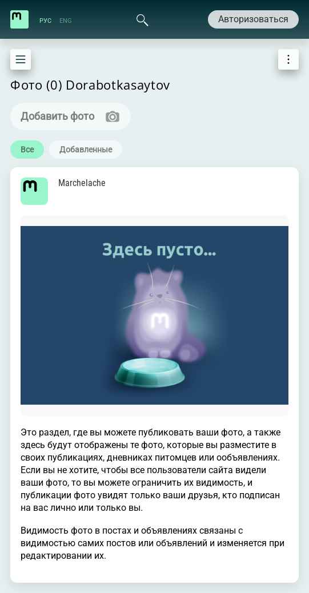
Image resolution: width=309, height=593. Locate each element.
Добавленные (85, 149)
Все (27, 149)
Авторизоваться (253, 19)
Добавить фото (57, 116)
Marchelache (82, 183)
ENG (65, 21)
